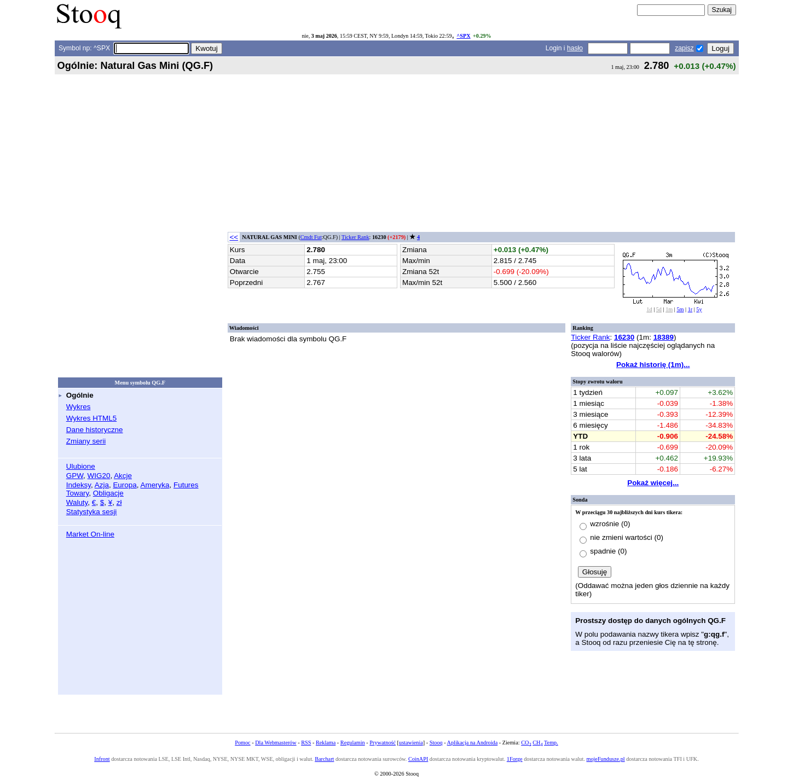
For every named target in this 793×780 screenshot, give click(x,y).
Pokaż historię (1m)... (653, 364)
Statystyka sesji (91, 512)
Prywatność (382, 743)
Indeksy (78, 485)
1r (690, 309)
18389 (663, 337)
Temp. (551, 743)
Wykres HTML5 (91, 418)
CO (526, 743)
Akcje (123, 476)
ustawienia (411, 743)
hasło (575, 48)
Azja (102, 485)
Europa (124, 485)
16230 (624, 337)
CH (537, 743)
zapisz (684, 48)
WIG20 (99, 476)
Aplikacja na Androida (472, 743)
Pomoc (242, 743)
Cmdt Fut (311, 237)
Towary (77, 493)
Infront (101, 759)
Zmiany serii (86, 441)
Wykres (78, 407)
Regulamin (352, 743)
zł (119, 502)
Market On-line (90, 534)
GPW (74, 476)
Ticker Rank (355, 237)
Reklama (325, 743)
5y (699, 309)
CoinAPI (418, 759)
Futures (186, 485)
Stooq (436, 743)
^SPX (463, 36)
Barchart (324, 759)
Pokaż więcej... (653, 483)
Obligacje (108, 493)
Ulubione (80, 466)
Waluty (77, 502)
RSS (306, 743)
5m (680, 309)
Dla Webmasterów (275, 743)
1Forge (515, 759)
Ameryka (154, 485)
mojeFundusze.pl (605, 759)
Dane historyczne (94, 430)
